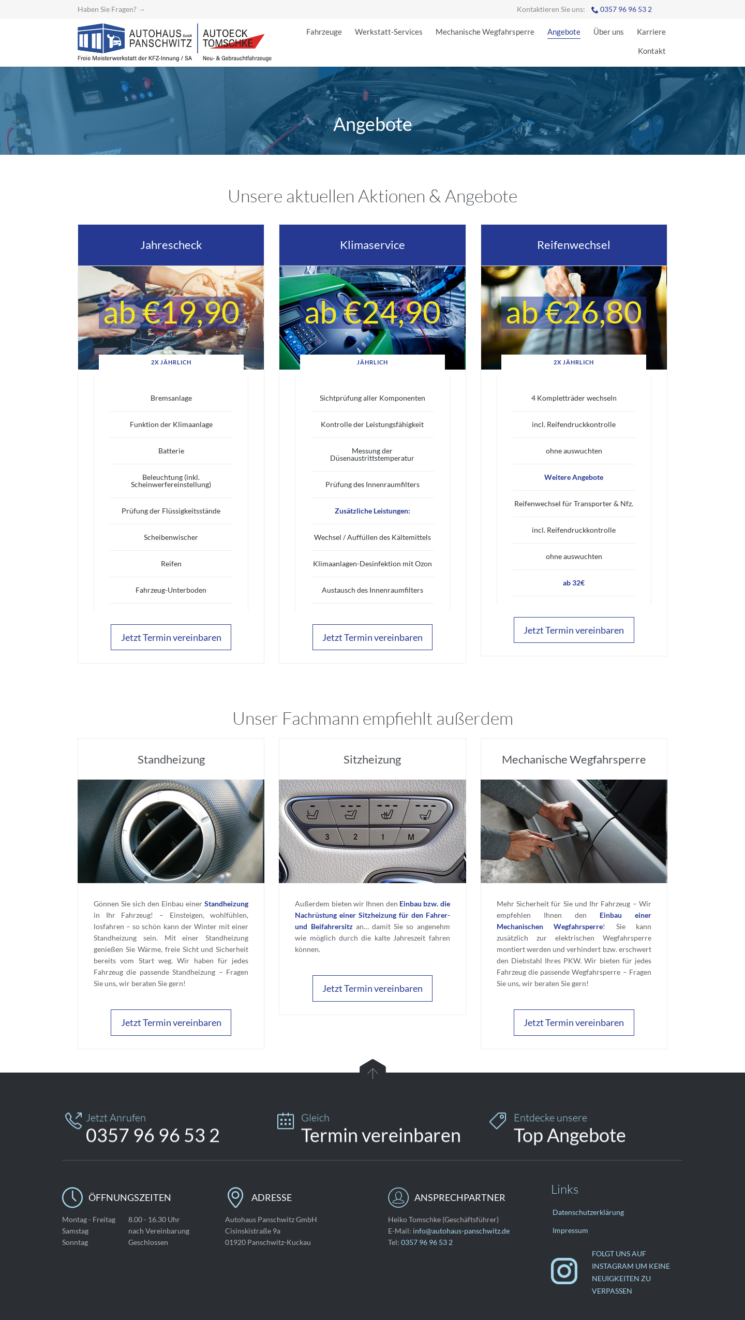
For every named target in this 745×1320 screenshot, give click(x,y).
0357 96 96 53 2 (626, 9)
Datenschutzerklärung (588, 1212)
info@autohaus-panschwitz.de (461, 1230)
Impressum (570, 1230)
